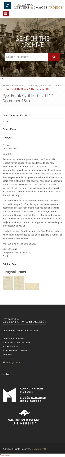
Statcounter (6, 455)
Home (6, 85)
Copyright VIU (39, 449)
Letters (58, 85)
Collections (17, 85)
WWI (29, 85)
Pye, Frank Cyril (43, 85)
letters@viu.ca (13, 362)
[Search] (54, 57)
